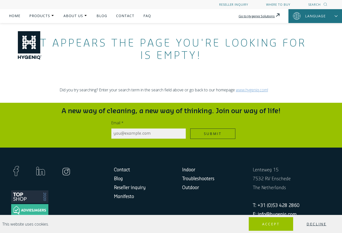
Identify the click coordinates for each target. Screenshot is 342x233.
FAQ (147, 15)
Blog (101, 15)
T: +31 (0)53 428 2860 (276, 205)
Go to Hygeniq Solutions (259, 15)
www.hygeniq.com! (252, 90)
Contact (125, 15)
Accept (271, 224)
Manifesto (124, 196)
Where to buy (278, 4)
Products (39, 15)
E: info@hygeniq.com (275, 214)
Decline (316, 224)
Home (14, 15)
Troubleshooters (198, 179)
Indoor (188, 170)
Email (117, 123)
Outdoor (190, 187)
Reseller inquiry (233, 4)
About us (73, 15)
